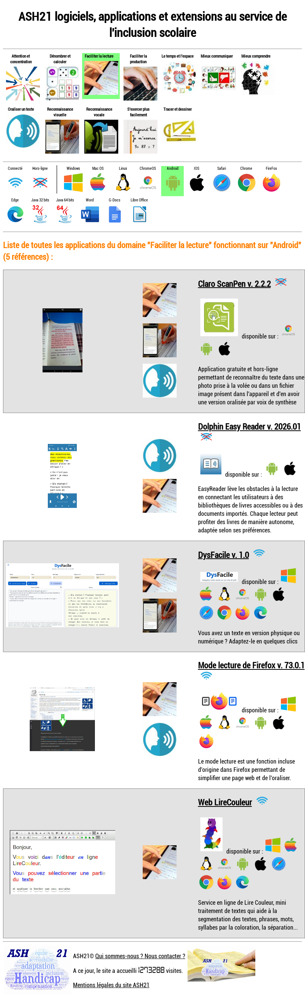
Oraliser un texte (21, 109)
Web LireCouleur (225, 802)
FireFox (271, 168)
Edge (15, 200)
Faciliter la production (138, 58)
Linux (123, 168)
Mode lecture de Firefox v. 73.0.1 (251, 665)
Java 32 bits (40, 200)
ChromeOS (148, 168)
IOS (196, 168)
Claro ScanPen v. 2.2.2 (234, 283)
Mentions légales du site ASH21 (111, 985)
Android (172, 168)
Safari (221, 168)
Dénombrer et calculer (60, 58)
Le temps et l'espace (178, 56)
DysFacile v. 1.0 (223, 554)
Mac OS (98, 168)
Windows (73, 168)
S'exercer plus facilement (138, 111)
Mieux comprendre (255, 56)
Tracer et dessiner (177, 109)
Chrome (246, 168)
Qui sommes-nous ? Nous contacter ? (140, 956)
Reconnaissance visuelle (60, 111)
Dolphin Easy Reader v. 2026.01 (249, 426)
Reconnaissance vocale (99, 111)
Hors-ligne (40, 168)
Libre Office (139, 200)
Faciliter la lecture (99, 56)
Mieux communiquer (217, 56)
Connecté (15, 168)
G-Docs (114, 200)
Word (90, 200)
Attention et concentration (21, 58)
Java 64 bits (65, 200)
